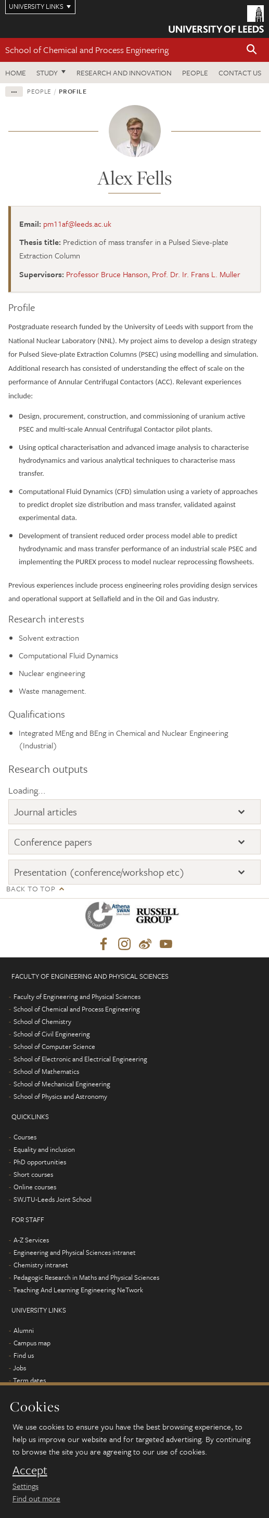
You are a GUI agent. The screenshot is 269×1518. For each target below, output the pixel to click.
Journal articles (45, 812)
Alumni (24, 1330)
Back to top (30, 888)
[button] (252, 50)
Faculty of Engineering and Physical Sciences (77, 996)
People (195, 72)
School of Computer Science (54, 1046)
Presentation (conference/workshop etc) (99, 872)
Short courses (33, 1174)
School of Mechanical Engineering (62, 1084)
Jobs (19, 1368)
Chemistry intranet (41, 1265)
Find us (24, 1355)
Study (47, 72)
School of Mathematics (46, 1071)
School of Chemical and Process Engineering (87, 49)
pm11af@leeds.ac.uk (77, 223)
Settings (25, 1485)
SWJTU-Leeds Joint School (53, 1199)
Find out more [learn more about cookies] (36, 1498)
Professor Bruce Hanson (107, 274)
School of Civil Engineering (52, 1034)
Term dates (29, 1380)
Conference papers (53, 842)
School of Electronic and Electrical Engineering (80, 1059)
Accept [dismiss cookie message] (29, 1470)
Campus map (32, 1343)
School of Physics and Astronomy (60, 1096)
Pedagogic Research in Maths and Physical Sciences (86, 1277)
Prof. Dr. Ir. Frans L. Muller (196, 274)
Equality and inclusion (44, 1149)
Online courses (35, 1187)
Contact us (240, 72)
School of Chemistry (42, 1021)
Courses (25, 1137)
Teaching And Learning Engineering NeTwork (78, 1290)
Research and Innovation (124, 72)
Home (15, 72)
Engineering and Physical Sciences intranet (75, 1252)
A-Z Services (31, 1240)
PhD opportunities (40, 1162)
